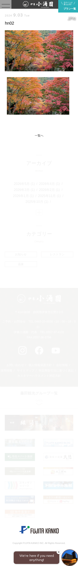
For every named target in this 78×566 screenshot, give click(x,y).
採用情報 (6, 370)
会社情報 (62, 365)
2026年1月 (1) (23, 196)
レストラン (57, 254)
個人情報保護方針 (40, 365)
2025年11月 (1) (49, 196)
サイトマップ (25, 370)
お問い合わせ (15, 365)
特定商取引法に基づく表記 (56, 370)
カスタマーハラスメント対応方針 (39, 375)
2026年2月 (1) (49, 190)
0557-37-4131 (55, 332)
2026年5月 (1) (24, 184)
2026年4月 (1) (49, 184)
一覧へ (39, 135)
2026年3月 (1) (24, 190)
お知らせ (21, 254)
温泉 (21, 264)
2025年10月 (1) (37, 201)
